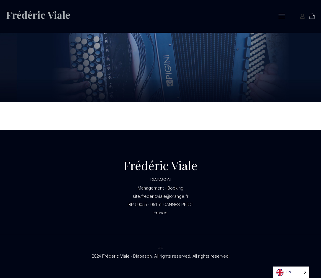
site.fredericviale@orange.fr (160, 196)
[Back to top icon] (160, 248)
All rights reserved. (211, 256)
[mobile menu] (282, 16)
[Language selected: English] (291, 272)
